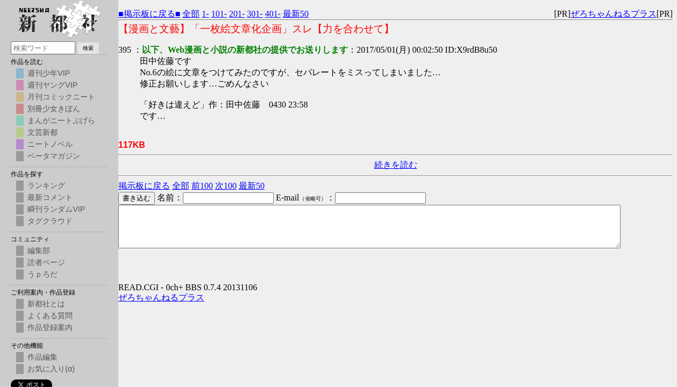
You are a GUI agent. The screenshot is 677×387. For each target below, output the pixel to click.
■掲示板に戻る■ (149, 13)
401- (273, 13)
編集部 (38, 250)
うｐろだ (42, 274)
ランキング (46, 185)
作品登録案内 (50, 327)
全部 (190, 13)
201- (237, 13)
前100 (202, 185)
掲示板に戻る (144, 185)
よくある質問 (50, 315)
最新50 (296, 13)
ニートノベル (50, 144)
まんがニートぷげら (61, 120)
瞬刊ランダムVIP (56, 209)
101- (219, 13)
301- (254, 13)
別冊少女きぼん (53, 108)
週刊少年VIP (48, 73)
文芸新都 (42, 132)
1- (205, 13)
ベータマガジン (53, 156)
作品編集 (42, 357)
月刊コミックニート (61, 96)
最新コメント (50, 197)
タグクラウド (50, 221)
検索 (88, 48)
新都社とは (46, 303)
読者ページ (46, 262)
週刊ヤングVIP (52, 85)
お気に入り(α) (51, 368)
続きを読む (395, 164)
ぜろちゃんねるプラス (614, 13)
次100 (226, 185)
